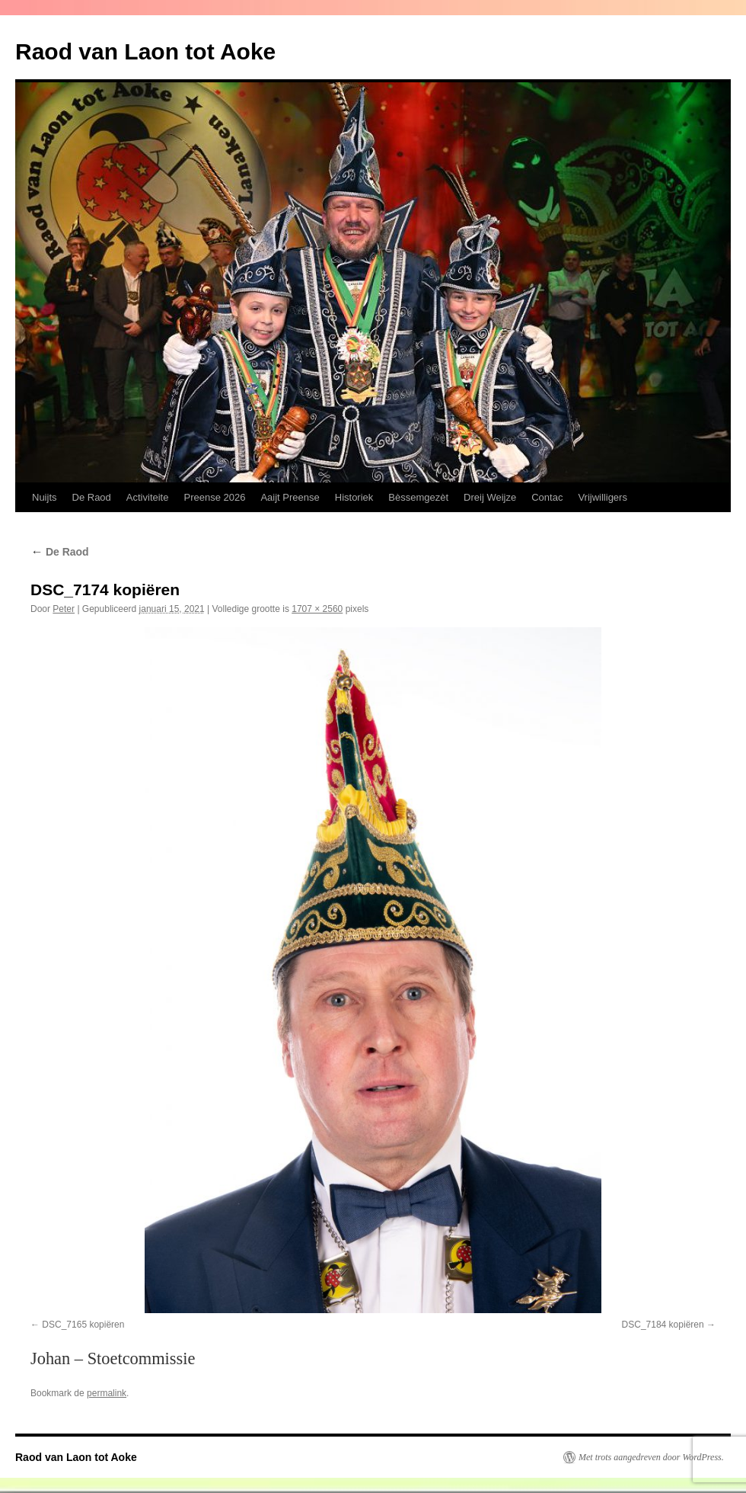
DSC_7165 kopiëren (83, 1324)
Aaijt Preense (289, 497)
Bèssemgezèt (418, 497)
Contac (547, 497)
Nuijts (44, 497)
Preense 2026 (214, 497)
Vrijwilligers (602, 497)
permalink (106, 1393)
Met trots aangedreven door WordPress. (651, 1457)
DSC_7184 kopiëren (663, 1324)
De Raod (91, 497)
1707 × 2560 (317, 609)
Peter (64, 609)
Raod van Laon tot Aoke (145, 51)
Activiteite (147, 497)
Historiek (354, 497)
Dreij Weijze (490, 497)
